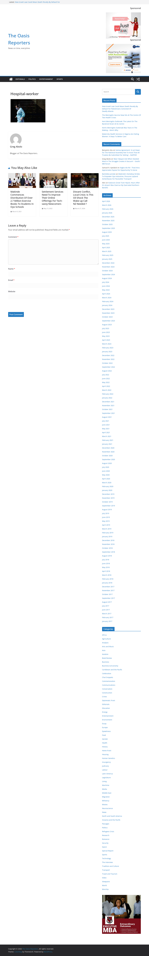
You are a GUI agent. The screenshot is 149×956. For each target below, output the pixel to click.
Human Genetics (108, 758)
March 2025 (106, 251)
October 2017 (107, 594)
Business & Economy (110, 666)
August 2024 (107, 278)
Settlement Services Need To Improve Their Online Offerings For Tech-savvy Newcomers (52, 197)
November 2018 (108, 544)
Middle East (106, 793)
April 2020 (106, 479)
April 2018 (106, 571)
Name (11, 269)
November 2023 (108, 313)
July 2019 (105, 513)
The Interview (107, 862)
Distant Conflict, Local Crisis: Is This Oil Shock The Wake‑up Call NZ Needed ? (83, 197)
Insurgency (106, 762)
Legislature (106, 777)
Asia (103, 650)
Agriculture (106, 639)
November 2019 (108, 498)
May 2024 (106, 290)
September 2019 (108, 506)
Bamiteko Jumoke (108, 174)
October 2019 (107, 502)
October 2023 (107, 317)
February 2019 (107, 533)
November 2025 (108, 220)
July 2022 (105, 375)
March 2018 (106, 575)
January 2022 (107, 398)
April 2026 (106, 201)
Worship (105, 889)
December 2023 (108, 309)
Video (104, 878)
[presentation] (24, 306)
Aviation (105, 654)
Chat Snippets (107, 677)
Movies (105, 804)
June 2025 (106, 240)
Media (104, 789)
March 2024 (106, 297)
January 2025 (107, 259)
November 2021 (108, 405)
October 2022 (107, 363)
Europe (105, 727)
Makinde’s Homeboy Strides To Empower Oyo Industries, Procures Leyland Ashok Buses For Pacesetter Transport (121, 176)
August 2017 (107, 602)
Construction (107, 693)
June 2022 (106, 378)
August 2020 (107, 463)
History (105, 747)
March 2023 (106, 344)
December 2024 (108, 263)
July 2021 (105, 421)
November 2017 (108, 590)
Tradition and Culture (110, 866)
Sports (60, 79)
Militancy (105, 801)
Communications (108, 685)
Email (11, 280)
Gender (105, 739)
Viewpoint (106, 881)
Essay (104, 723)
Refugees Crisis (108, 831)
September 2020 (108, 459)
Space (104, 847)
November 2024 (108, 267)
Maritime (105, 785)
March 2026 (106, 205)
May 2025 (106, 244)
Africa (104, 635)
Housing (105, 754)
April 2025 (106, 247)
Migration (106, 797)
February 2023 (107, 348)
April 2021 (106, 432)
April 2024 (106, 294)
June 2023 (106, 332)
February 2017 (107, 617)
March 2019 (106, 529)
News (104, 812)
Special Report (107, 851)
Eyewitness (106, 731)
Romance (105, 839)
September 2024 (108, 274)
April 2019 (106, 525)
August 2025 (107, 232)
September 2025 (108, 228)
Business (105, 662)
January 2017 (107, 621)
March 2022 (106, 390)
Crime (104, 696)
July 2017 (105, 606)
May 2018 (106, 567)
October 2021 (107, 409)
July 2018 (105, 560)
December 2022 (108, 355)
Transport (106, 870)
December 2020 (108, 448)
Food (104, 735)
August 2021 (107, 417)
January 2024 (107, 305)
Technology (106, 858)
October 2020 (107, 455)
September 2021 (108, 413)
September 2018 (108, 552)
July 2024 (105, 282)
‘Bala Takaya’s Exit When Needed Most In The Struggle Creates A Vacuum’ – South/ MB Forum (121, 161)
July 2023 (105, 328)
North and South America (112, 816)
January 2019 (107, 536)
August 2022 (107, 371)
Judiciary (105, 766)
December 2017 (108, 586)
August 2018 (107, 556)
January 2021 (107, 444)
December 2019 (108, 494)
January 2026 (107, 213)
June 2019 (106, 517)
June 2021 (106, 425)
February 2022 (107, 394)
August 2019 (107, 509)
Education (106, 708)
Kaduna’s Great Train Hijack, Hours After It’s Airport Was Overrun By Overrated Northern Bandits (121, 185)
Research (105, 835)
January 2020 (107, 490)
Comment (13, 237)
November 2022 (108, 359)
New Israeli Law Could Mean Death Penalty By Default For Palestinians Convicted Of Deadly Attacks (37, 3)
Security (105, 843)
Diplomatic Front (108, 700)
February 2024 (107, 301)
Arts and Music (108, 646)
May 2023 (106, 336)
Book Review (107, 658)
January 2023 (107, 351)
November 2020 (108, 452)
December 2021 (108, 402)
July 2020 (105, 467)
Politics (32, 79)
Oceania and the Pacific (111, 820)
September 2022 (108, 367)
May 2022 (106, 382)
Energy (104, 712)
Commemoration (108, 681)
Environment (107, 720)
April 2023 (106, 340)
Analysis (105, 643)
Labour (105, 770)
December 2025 (108, 217)
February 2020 (107, 486)
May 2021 (106, 428)
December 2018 (108, 540)
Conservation (107, 689)
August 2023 (107, 324)
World (104, 885)
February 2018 (107, 579)
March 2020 (106, 482)
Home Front (106, 750)
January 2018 (107, 583)
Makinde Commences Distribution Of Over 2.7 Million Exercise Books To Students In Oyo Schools (22, 199)
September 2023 (108, 321)
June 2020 (106, 471)
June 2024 (106, 286)
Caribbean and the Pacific (112, 670)
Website (11, 291)
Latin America (107, 774)
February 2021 (107, 440)
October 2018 (107, 548)
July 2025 (105, 236)
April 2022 (106, 386)
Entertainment (46, 79)
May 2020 (106, 475)
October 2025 (107, 224)
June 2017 (106, 610)
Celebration (106, 673)
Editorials (20, 79)
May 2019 (106, 521)
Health (104, 743)
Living (104, 781)
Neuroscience (107, 808)
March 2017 (106, 613)
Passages (105, 824)
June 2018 (106, 563)
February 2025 (107, 255)
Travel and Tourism (109, 874)
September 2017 (108, 598)
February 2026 (107, 209)
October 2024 (107, 271)
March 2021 (106, 436)
